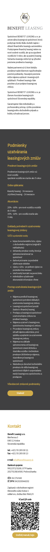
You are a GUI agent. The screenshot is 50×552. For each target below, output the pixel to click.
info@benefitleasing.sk (23, 460)
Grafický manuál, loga (25, 535)
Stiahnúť (20, 393)
